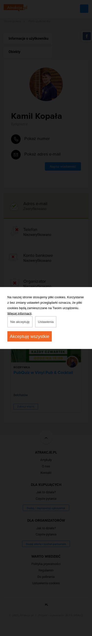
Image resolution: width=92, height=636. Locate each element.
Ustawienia (46, 322)
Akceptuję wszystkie (29, 336)
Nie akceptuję (20, 322)
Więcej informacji (19, 313)
